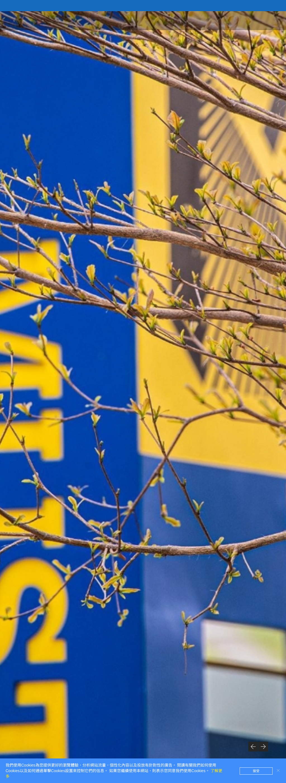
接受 (256, 771)
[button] (253, 747)
